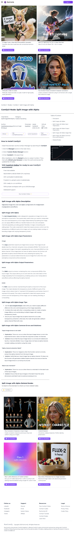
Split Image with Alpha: (59, 121)
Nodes (10, 105)
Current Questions (32, 134)
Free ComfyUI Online (45, 506)
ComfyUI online (37, 527)
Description (56, 118)
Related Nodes (57, 140)
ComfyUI (4, 105)
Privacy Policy (65, 508)
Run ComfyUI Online (25, 194)
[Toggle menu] (2, 2)
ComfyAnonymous (7, 126)
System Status (25, 511)
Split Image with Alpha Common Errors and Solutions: (61, 136)
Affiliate (23, 513)
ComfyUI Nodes (43, 516)
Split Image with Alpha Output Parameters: (61, 129)
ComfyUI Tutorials (44, 513)
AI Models (40, 529)
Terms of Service (65, 506)
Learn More (42, 518)
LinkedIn (6, 506)
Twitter (6, 513)
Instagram (7, 511)
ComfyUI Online (12, 165)
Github (4, 134)
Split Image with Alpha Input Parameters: (60, 124)
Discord (23, 506)
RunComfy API (43, 511)
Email (22, 508)
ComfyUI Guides (43, 508)
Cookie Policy (64, 511)
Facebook (6, 508)
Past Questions (44, 134)
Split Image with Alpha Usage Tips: (62, 133)
